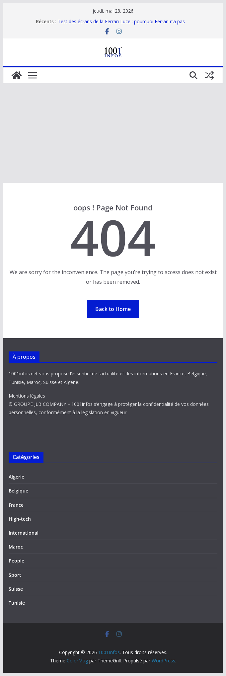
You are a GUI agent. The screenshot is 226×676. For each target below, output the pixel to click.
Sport (15, 575)
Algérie (16, 477)
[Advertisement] (113, 133)
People (16, 561)
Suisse (16, 589)
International (23, 533)
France (16, 505)
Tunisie (17, 603)
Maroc (16, 547)
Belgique (18, 491)
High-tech (20, 519)
